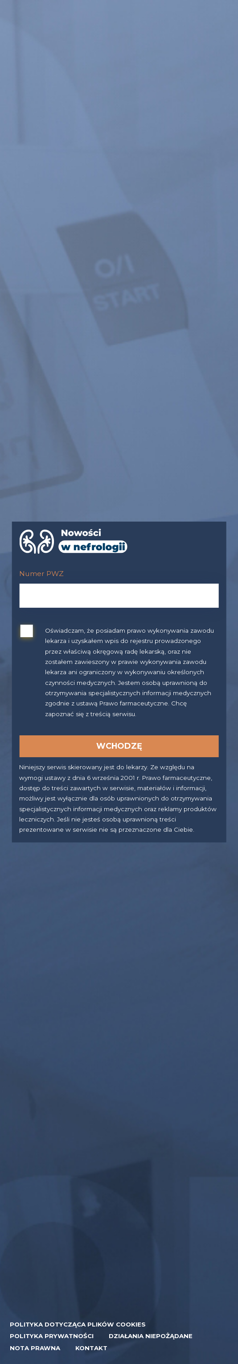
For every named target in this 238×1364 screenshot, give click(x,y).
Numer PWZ (41, 573)
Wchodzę (119, 745)
